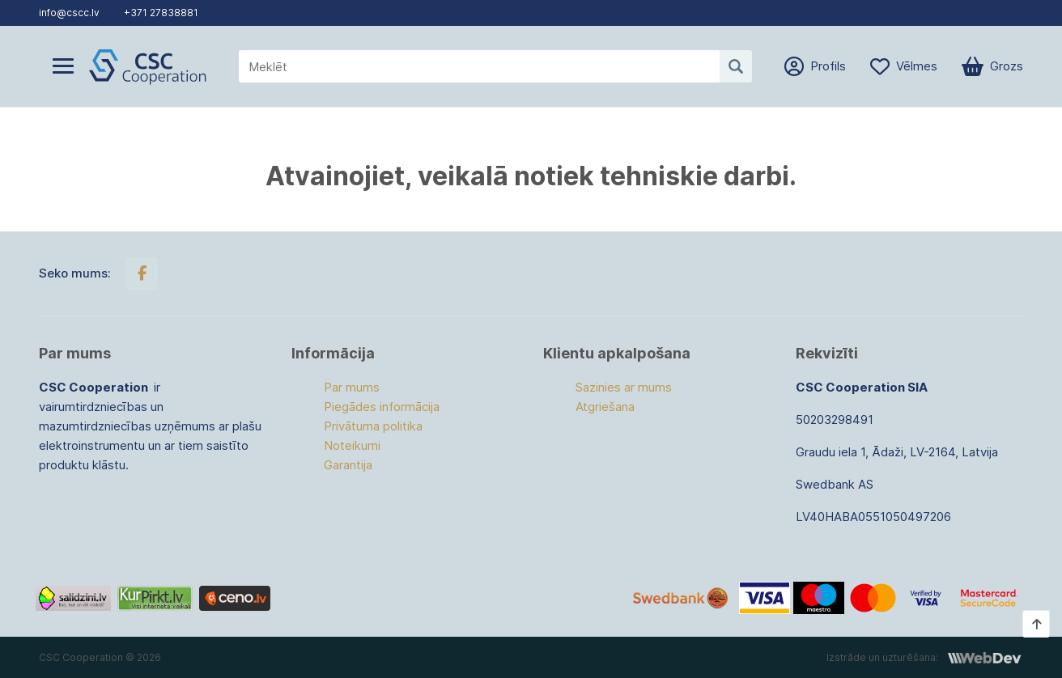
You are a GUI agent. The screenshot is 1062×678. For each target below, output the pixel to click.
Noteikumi (352, 445)
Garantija (348, 464)
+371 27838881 (161, 12)
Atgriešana (605, 406)
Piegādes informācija (382, 406)
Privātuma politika (373, 426)
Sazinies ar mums (624, 387)
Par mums (352, 387)
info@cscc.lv (69, 12)
